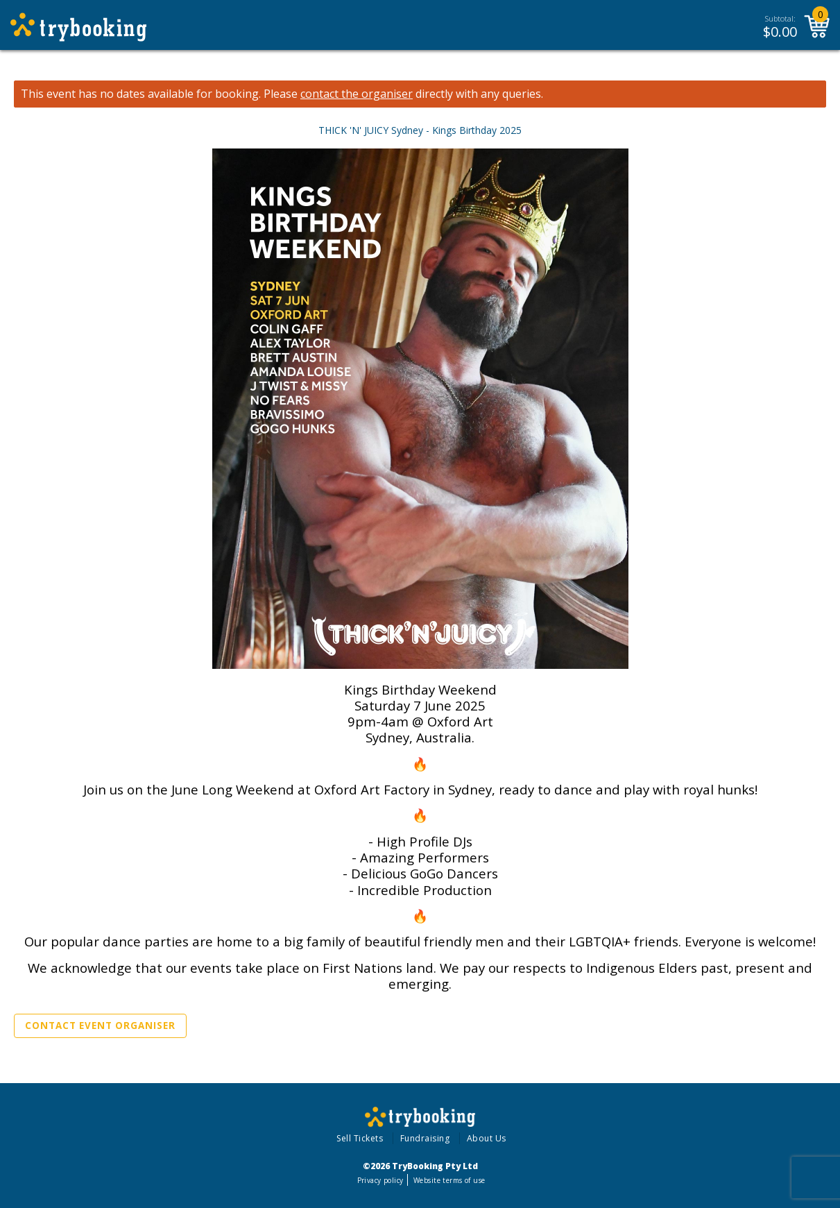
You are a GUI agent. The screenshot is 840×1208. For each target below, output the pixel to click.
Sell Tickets (359, 1138)
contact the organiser (356, 94)
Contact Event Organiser (100, 1025)
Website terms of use (449, 1180)
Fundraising (425, 1138)
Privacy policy (380, 1180)
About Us (486, 1138)
